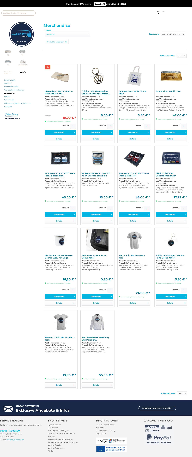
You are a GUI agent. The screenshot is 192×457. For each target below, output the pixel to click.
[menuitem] (38, 13)
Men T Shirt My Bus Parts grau (132, 256)
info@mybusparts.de (15, 440)
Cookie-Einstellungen (105, 425)
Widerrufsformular (56, 448)
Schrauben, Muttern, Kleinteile (17, 103)
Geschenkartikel (11, 87)
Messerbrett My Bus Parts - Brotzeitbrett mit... (59, 92)
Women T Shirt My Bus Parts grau (60, 338)
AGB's (50, 451)
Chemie (7, 97)
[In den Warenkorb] (60, 132)
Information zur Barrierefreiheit (61, 433)
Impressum (101, 433)
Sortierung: (154, 34)
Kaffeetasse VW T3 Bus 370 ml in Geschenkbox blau (96, 174)
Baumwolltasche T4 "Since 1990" (132, 92)
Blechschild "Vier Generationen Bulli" (166, 174)
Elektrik (8, 83)
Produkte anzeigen (57, 42)
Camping (8, 106)
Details (65, 138)
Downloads (53, 428)
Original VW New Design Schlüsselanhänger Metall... (96, 92)
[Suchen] (32, 13)
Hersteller (50, 34)
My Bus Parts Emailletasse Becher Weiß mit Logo (58, 256)
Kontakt (51, 436)
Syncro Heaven (54, 425)
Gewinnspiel (9, 80)
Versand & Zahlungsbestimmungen (63, 442)
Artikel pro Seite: (167, 56)
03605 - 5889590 (10, 430)
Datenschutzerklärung (105, 430)
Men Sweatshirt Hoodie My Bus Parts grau (95, 338)
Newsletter (100, 428)
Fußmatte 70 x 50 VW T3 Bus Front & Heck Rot (134, 174)
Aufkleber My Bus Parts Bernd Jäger (94, 256)
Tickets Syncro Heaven (14, 90)
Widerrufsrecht (54, 445)
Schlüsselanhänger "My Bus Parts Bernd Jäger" (170, 256)
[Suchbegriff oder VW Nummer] (18, 13)
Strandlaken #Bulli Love (168, 91)
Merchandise (9, 93)
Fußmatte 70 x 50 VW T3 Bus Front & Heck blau (60, 174)
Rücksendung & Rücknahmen (60, 439)
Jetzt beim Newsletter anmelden (157, 408)
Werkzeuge (9, 100)
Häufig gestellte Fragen (58, 430)
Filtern (48, 31)
